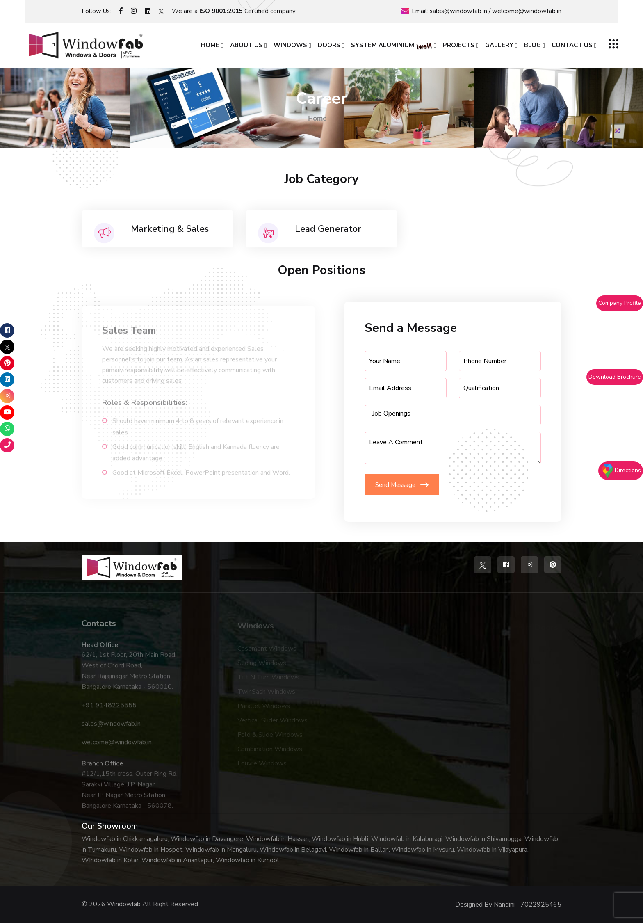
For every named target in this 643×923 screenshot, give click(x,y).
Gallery (499, 45)
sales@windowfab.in (458, 11)
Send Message (402, 485)
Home (210, 45)
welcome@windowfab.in (526, 11)
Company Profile (619, 303)
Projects (458, 45)
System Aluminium (391, 45)
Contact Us (572, 45)
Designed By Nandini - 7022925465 (508, 904)
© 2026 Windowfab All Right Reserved (140, 904)
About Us (246, 45)
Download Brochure (614, 377)
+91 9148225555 (109, 709)
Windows (290, 45)
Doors (329, 45)
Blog (532, 45)
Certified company (247, 11)
